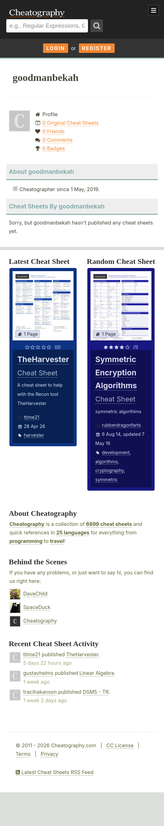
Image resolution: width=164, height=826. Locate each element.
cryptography (109, 470)
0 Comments (57, 140)
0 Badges (53, 148)
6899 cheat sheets (109, 524)
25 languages (72, 532)
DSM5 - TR (96, 692)
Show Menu (153, 10)
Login (55, 48)
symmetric (106, 479)
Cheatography (26, 524)
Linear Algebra (96, 673)
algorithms (106, 461)
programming (25, 541)
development (115, 452)
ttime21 (31, 417)
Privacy (49, 754)
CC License (120, 745)
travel (57, 541)
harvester (34, 435)
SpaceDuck (37, 607)
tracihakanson (40, 692)
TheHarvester (82, 654)
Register (97, 48)
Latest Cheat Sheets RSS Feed (54, 772)
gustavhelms (38, 673)
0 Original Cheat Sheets (70, 123)
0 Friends (53, 131)
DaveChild (35, 593)
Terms (23, 754)
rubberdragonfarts (121, 425)
